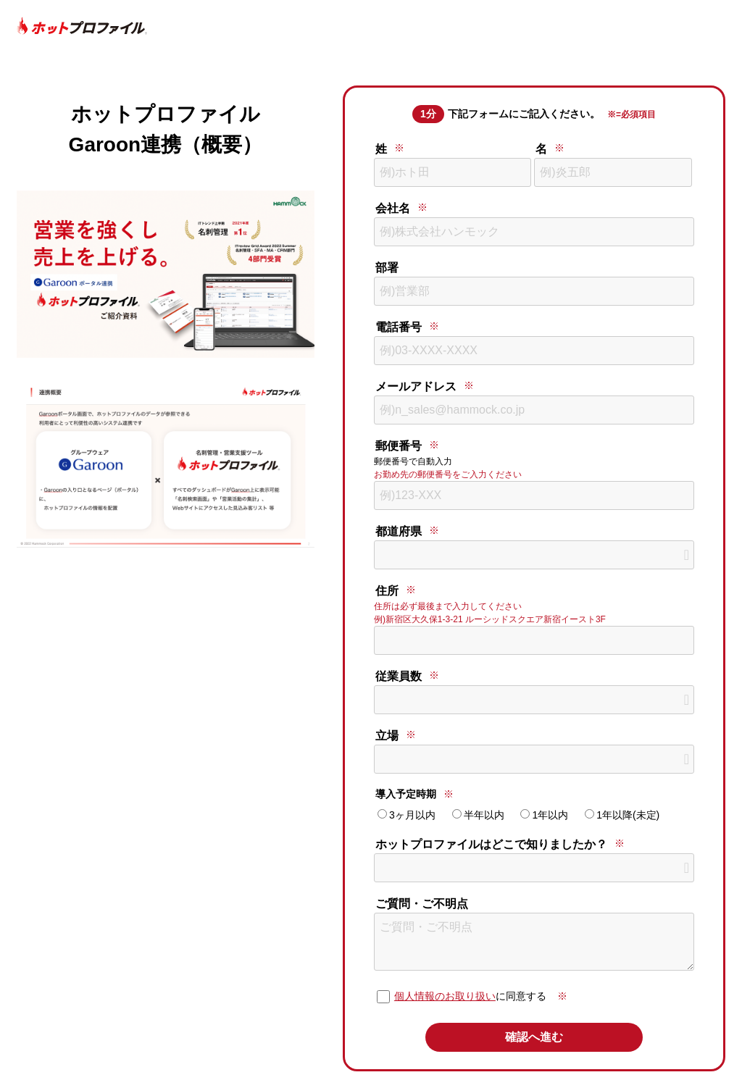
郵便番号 (398, 446)
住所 (387, 591)
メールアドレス (416, 386)
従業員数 (398, 676)
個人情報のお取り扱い (445, 996)
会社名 (392, 208)
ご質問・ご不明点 (421, 903)
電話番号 (398, 327)
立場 (387, 735)
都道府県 (398, 531)
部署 (387, 267)
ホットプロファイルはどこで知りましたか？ (491, 844)
